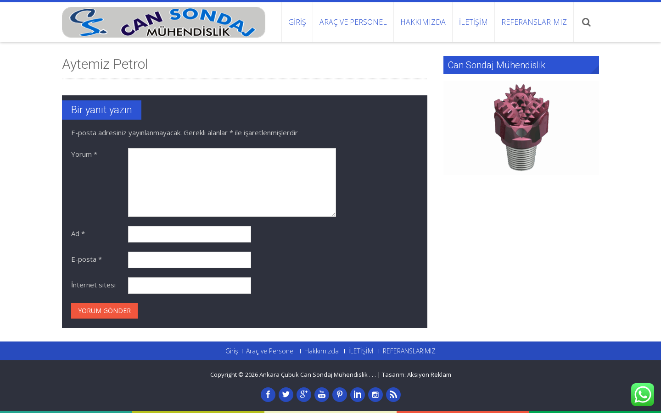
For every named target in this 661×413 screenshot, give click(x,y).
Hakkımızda (423, 22)
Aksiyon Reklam (429, 374)
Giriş (297, 22)
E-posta (86, 259)
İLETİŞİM (473, 22)
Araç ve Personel (353, 22)
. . (374, 374)
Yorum (84, 154)
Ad (78, 233)
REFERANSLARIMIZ (534, 22)
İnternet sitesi (93, 284)
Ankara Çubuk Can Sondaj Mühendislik (314, 374)
